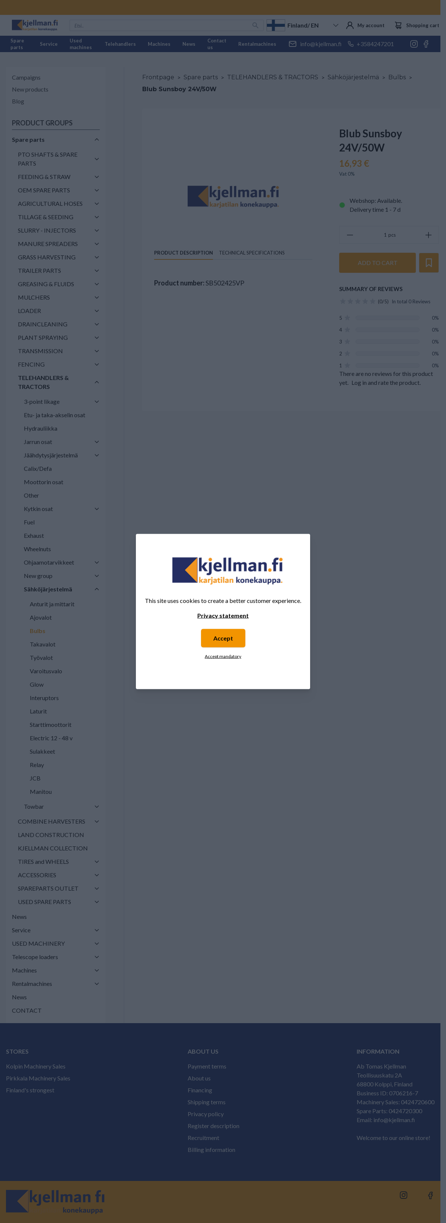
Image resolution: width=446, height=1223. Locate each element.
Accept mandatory (223, 656)
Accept (223, 638)
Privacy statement (223, 615)
